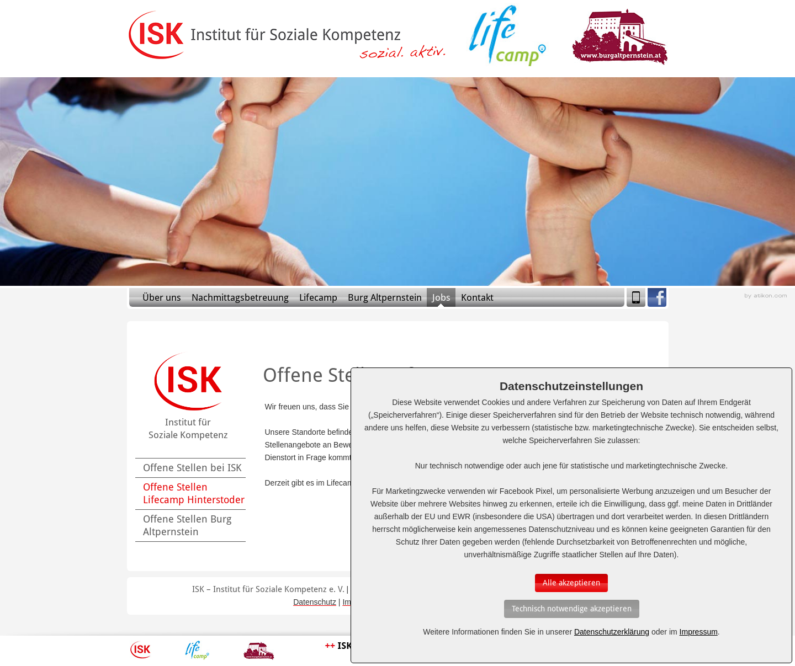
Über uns (161, 297)
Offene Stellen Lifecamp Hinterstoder (194, 493)
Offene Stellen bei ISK (192, 467)
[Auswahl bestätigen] (571, 583)
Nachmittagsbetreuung (240, 297)
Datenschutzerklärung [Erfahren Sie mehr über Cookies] (611, 631)
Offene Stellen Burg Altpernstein (187, 525)
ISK (140, 650)
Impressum (699, 631)
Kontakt (477, 297)
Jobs (441, 297)
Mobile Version (636, 297)
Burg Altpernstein (385, 297)
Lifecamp (318, 297)
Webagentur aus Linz (766, 296)
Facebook (657, 297)
